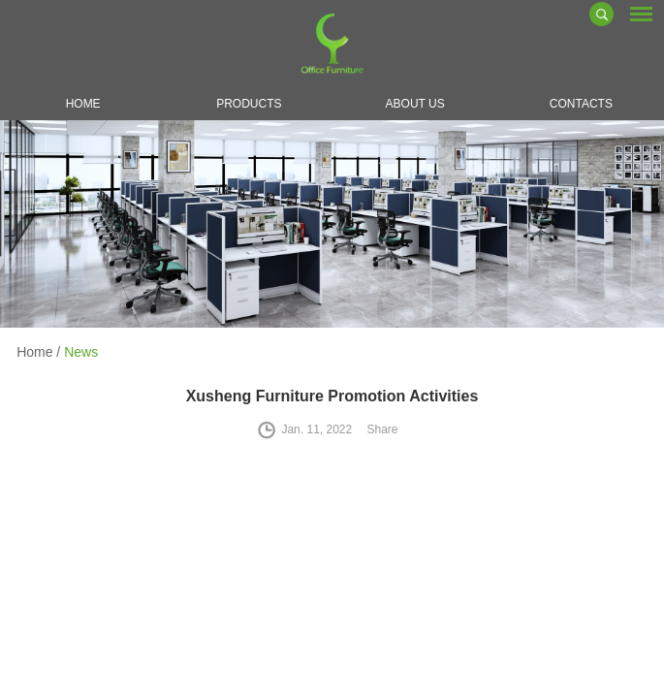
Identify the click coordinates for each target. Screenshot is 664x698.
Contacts (581, 104)
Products (248, 104)
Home (83, 104)
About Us (415, 104)
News (81, 352)
